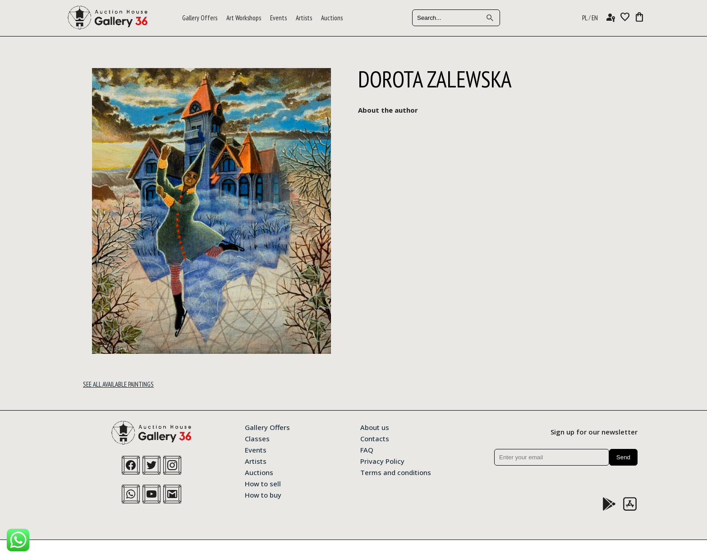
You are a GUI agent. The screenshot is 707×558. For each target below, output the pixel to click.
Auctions (332, 18)
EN (595, 18)
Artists (304, 18)
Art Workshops (243, 18)
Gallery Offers (199, 18)
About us (374, 427)
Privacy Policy (382, 461)
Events (278, 18)
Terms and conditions (395, 472)
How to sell (263, 483)
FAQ (366, 449)
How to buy (263, 494)
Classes (257, 438)
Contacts (374, 438)
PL (585, 18)
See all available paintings (118, 384)
